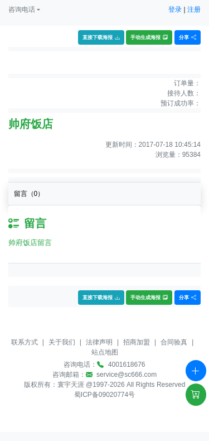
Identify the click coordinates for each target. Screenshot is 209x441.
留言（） (29, 194)
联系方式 (24, 342)
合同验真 (174, 342)
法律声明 (99, 342)
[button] (24, 9)
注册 (194, 9)
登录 (175, 9)
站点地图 (104, 352)
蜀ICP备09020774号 (104, 395)
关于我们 (61, 342)
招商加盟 (136, 342)
